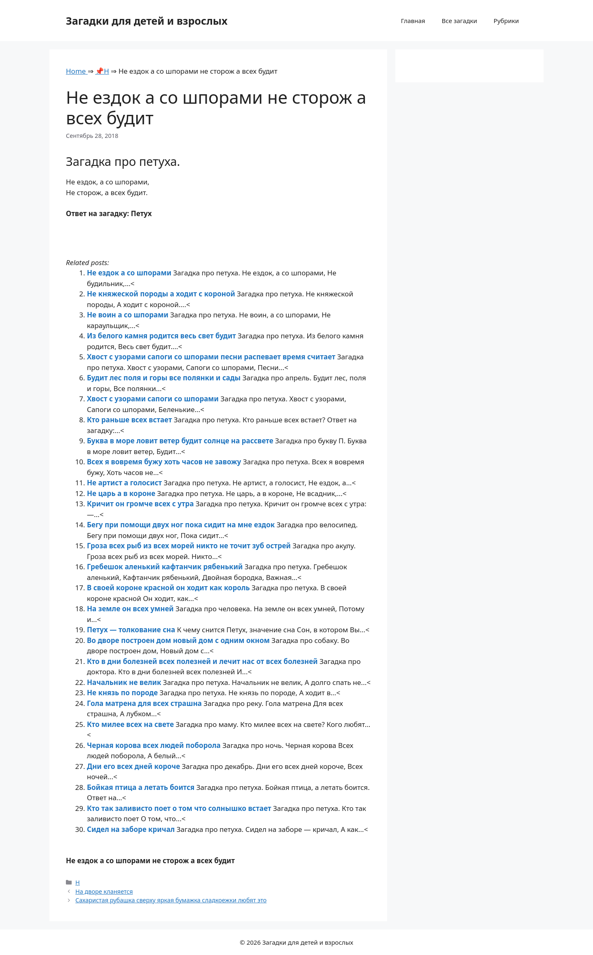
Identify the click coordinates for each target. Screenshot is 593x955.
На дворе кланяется (104, 891)
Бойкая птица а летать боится (141, 787)
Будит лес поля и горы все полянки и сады (165, 377)
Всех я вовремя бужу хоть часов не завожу (165, 461)
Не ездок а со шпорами (130, 272)
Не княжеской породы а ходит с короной (162, 293)
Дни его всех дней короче (134, 766)
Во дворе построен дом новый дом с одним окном (179, 640)
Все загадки (459, 20)
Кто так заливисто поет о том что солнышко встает (180, 808)
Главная (413, 20)
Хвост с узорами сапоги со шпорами (153, 398)
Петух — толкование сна (132, 629)
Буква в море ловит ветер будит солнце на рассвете (181, 440)
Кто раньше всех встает (130, 419)
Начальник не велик (125, 682)
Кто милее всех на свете (131, 724)
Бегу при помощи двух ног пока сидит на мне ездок (182, 524)
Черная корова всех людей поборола (154, 745)
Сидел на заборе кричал (132, 829)
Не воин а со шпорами (128, 314)
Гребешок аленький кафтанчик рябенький (166, 566)
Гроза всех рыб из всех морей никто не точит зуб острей (190, 545)
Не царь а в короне (122, 493)
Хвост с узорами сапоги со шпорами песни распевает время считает (212, 356)
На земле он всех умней (131, 608)
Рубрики (506, 20)
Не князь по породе (123, 692)
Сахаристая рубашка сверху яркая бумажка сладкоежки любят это (170, 900)
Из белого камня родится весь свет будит (162, 335)
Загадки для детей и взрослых (147, 21)
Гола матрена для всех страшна (145, 703)
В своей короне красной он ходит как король (169, 587)
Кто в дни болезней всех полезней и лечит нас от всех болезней (203, 661)
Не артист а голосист (125, 482)
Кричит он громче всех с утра (141, 503)
